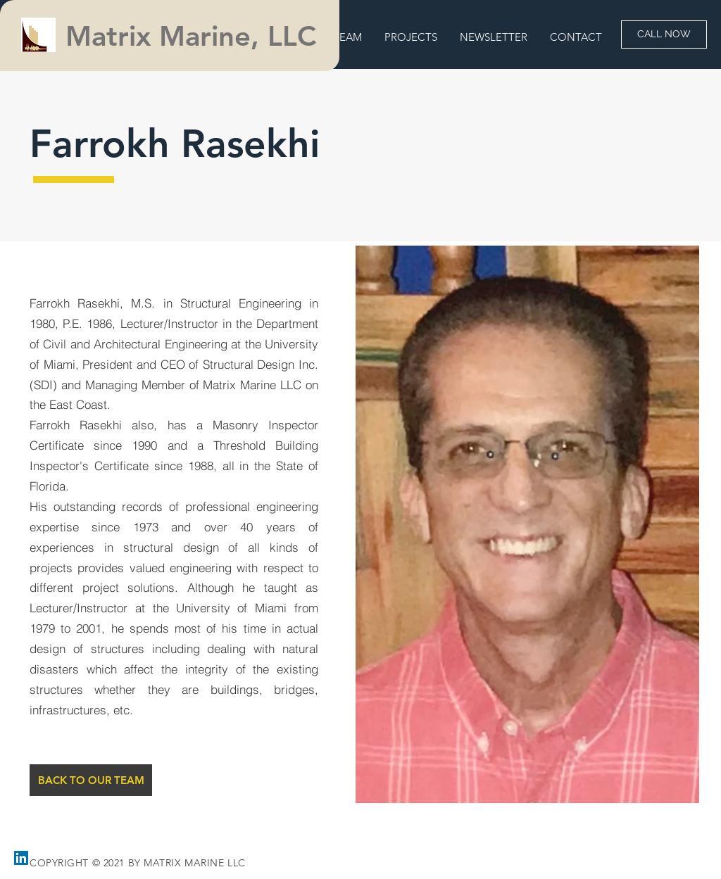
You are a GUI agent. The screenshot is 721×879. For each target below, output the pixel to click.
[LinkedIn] (21, 858)
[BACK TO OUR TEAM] (91, 780)
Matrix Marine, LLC (195, 36)
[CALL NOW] (664, 34)
